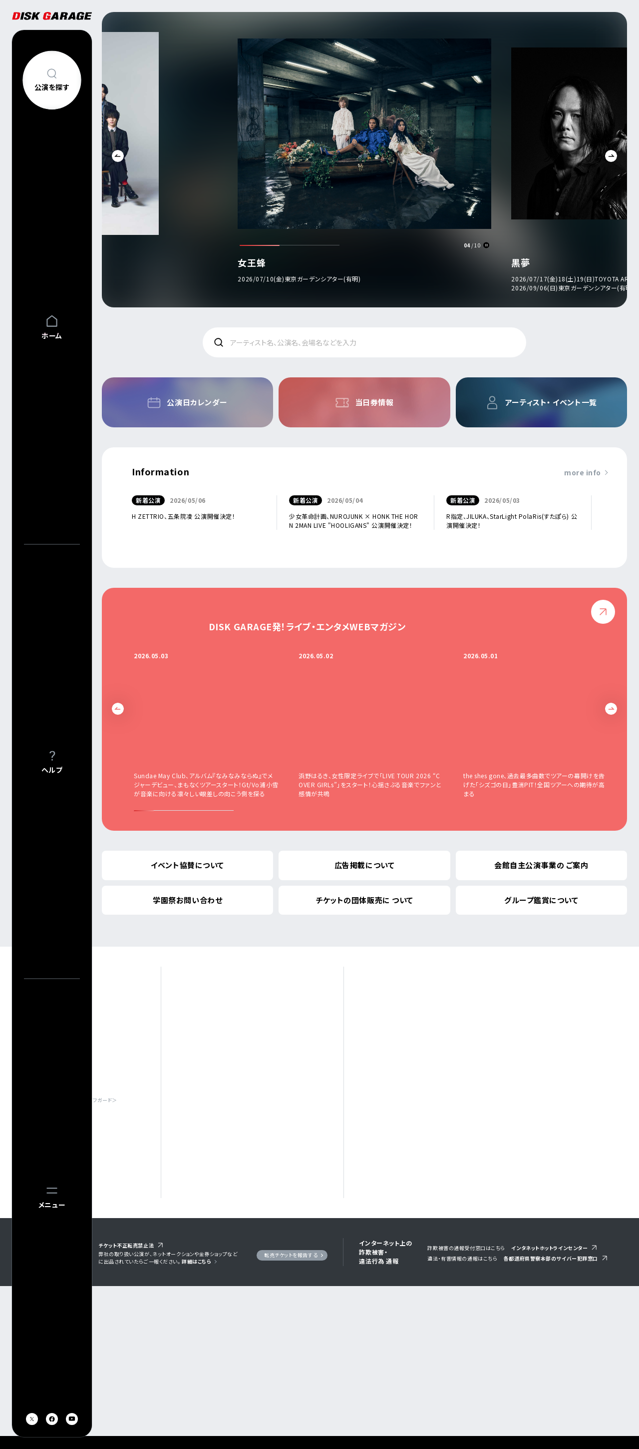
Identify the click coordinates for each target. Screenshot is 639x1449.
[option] (364, 162)
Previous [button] (118, 156)
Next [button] (611, 156)
